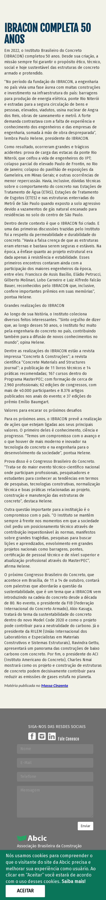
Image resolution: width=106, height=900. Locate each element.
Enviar (85, 826)
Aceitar (25, 890)
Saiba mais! (73, 881)
